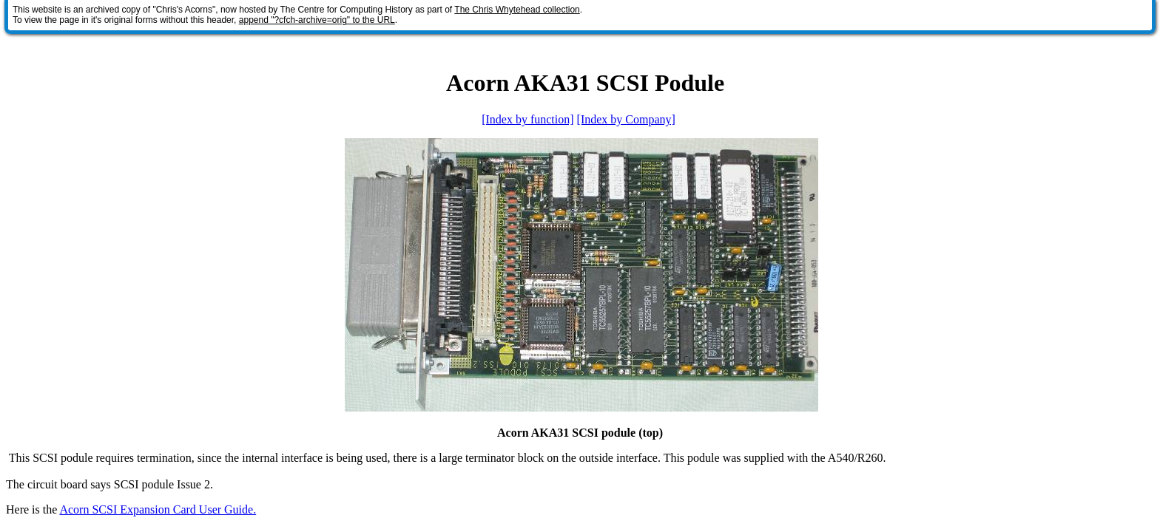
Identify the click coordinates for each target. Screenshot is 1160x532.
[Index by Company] (626, 119)
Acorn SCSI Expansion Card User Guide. (157, 509)
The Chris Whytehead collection (516, 9)
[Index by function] (527, 119)
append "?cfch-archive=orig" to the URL (317, 20)
